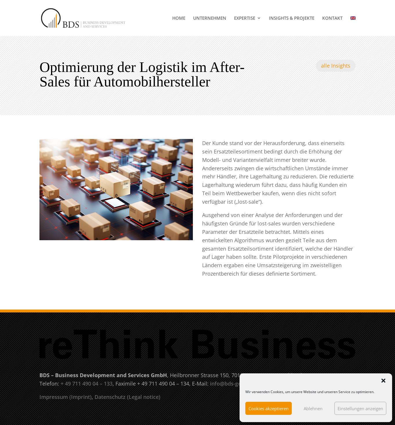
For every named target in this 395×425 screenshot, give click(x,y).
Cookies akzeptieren (269, 408)
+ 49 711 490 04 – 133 (87, 383)
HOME (178, 18)
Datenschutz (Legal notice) (127, 396)
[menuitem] (353, 26)
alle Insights (335, 65)
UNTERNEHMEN (209, 18)
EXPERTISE (244, 18)
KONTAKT (332, 18)
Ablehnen (313, 408)
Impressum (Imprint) (65, 396)
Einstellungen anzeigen (360, 408)
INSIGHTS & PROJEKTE (291, 18)
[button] (383, 381)
